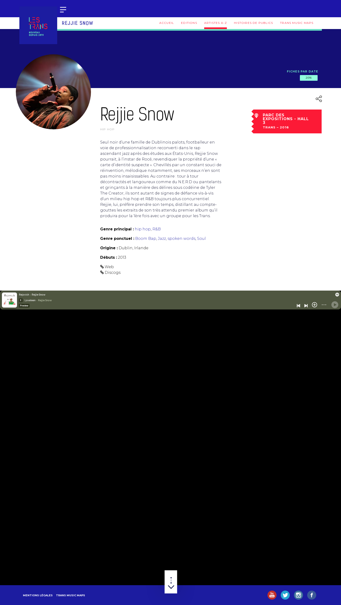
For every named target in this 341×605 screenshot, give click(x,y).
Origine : (109, 248)
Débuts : (108, 257)
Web (109, 267)
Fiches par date (302, 71)
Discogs (113, 272)
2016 (308, 77)
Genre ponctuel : (117, 238)
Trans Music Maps (296, 23)
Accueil (166, 23)
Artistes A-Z (215, 23)
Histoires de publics (253, 23)
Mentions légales (38, 595)
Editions (189, 23)
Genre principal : (117, 229)
